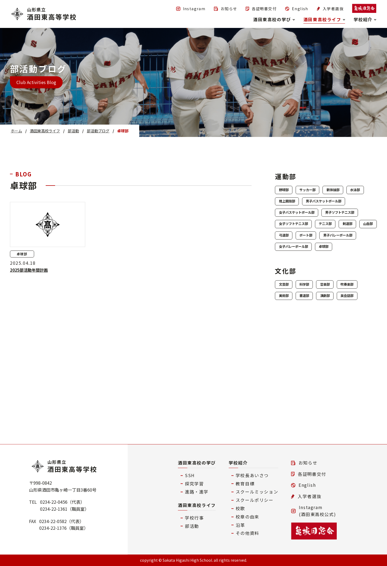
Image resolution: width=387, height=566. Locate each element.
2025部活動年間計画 (30, 270)
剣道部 (288, 274)
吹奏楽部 (290, 356)
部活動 (192, 526)
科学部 (317, 342)
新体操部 (358, 191)
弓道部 (347, 274)
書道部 (351, 356)
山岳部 (317, 274)
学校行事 (194, 517)
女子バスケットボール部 (305, 232)
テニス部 (345, 260)
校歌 (240, 508)
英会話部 (319, 370)
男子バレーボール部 (335, 288)
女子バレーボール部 (301, 302)
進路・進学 (197, 492)
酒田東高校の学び (197, 462)
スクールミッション (257, 492)
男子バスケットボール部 (305, 219)
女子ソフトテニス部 (301, 260)
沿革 (240, 525)
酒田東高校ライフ (197, 505)
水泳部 (288, 205)
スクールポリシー (255, 500)
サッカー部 (322, 191)
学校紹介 (238, 462)
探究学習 (194, 483)
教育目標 (245, 483)
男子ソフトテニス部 (301, 246)
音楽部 (347, 342)
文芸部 (288, 342)
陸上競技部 (322, 205)
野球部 (288, 191)
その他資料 (247, 533)
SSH (190, 475)
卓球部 (343, 302)
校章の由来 (247, 516)
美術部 (322, 356)
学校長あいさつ (252, 475)
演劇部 (288, 370)
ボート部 (290, 288)
